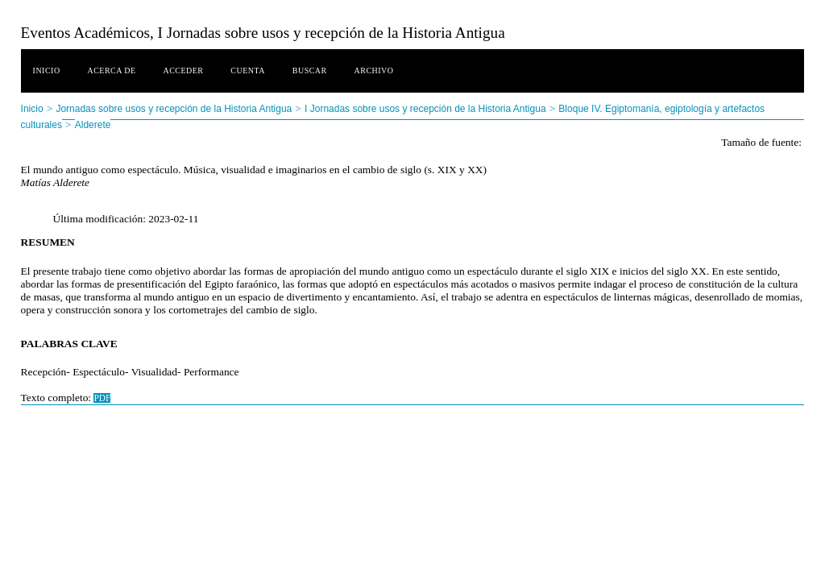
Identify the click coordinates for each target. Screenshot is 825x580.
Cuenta (247, 70)
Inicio (46, 70)
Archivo (374, 70)
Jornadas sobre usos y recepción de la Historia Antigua (174, 108)
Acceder (183, 70)
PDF (101, 398)
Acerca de (111, 70)
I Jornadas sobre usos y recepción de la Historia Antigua (425, 108)
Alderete (93, 124)
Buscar (309, 70)
